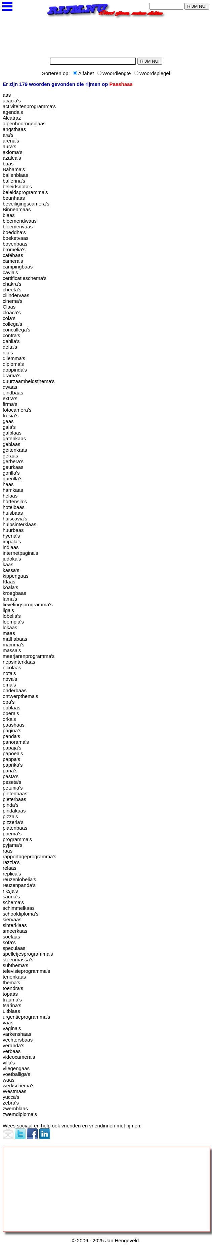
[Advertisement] (53, 36)
